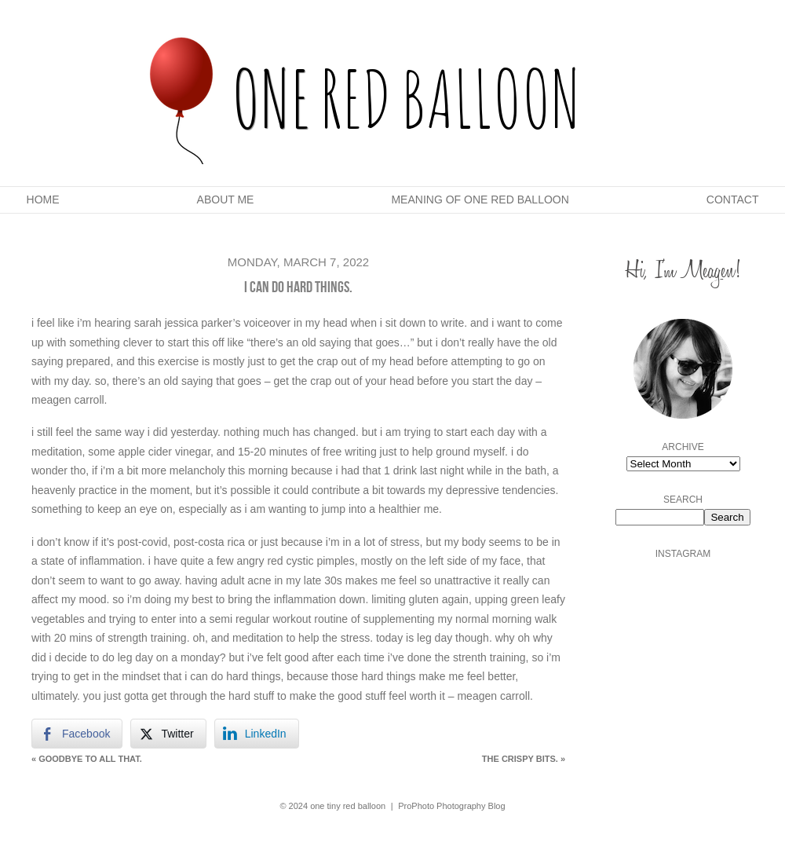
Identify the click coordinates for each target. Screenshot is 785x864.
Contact (732, 199)
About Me (225, 199)
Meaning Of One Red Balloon (479, 199)
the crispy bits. (523, 758)
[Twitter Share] (168, 734)
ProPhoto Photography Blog (451, 806)
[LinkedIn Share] (256, 734)
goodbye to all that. (86, 758)
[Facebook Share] (76, 734)
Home (43, 199)
